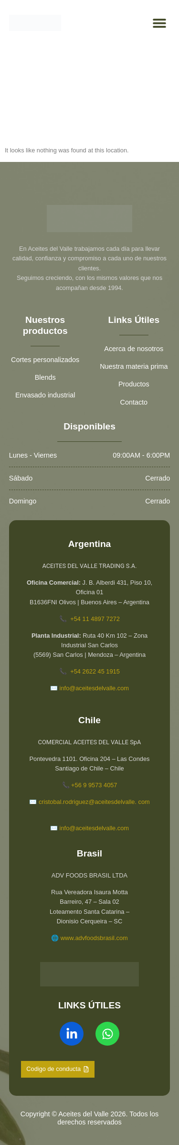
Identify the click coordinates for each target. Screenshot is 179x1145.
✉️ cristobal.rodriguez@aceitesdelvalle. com (89, 801)
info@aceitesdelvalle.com (93, 828)
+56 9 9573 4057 (93, 785)
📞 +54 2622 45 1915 (89, 671)
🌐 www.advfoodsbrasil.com (89, 938)
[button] (159, 23)
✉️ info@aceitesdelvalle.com (89, 688)
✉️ (54, 828)
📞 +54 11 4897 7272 (89, 618)
